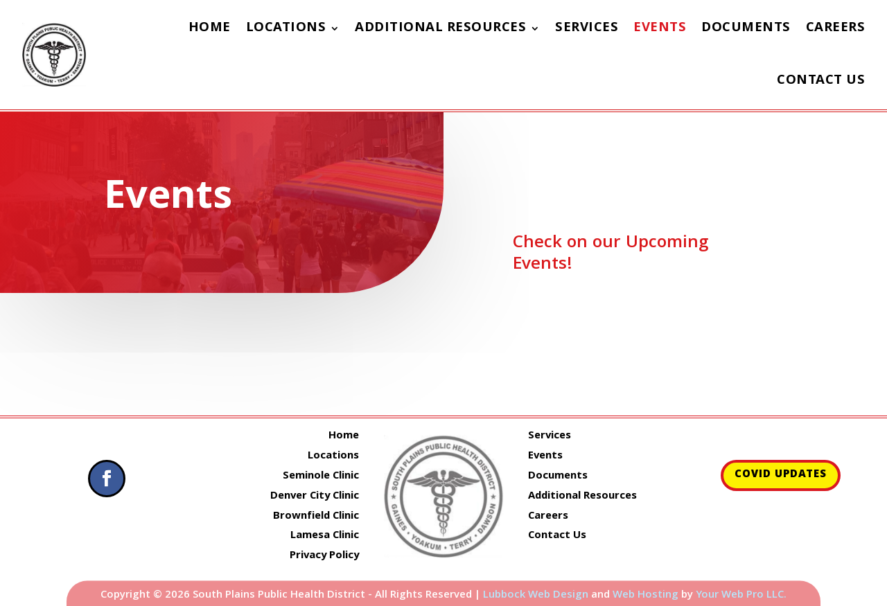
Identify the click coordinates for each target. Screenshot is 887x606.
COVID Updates (781, 475)
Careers (836, 28)
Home (209, 28)
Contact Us (821, 81)
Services (586, 28)
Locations (286, 28)
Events (659, 28)
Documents (746, 28)
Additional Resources (440, 28)
